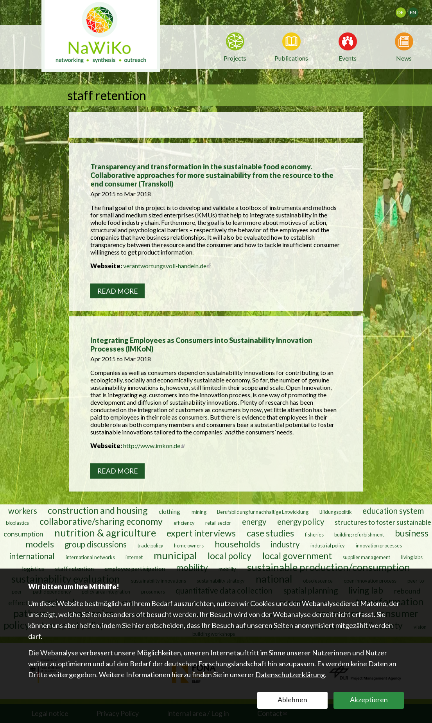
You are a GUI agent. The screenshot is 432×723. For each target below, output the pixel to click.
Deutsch (405, 10)
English (416, 10)
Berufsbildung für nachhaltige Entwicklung (262, 511)
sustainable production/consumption (328, 566)
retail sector (218, 522)
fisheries (314, 534)
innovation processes (379, 545)
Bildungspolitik (335, 511)
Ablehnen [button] (292, 699)
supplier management (366, 557)
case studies (270, 532)
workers (22, 510)
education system (393, 510)
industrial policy (327, 545)
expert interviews (201, 532)
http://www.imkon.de (154, 445)
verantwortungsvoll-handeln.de (167, 265)
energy (254, 521)
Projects (235, 58)
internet (134, 557)
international (32, 555)
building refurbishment (359, 534)
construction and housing (98, 509)
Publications (291, 58)
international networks (90, 557)
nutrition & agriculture (105, 532)
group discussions (96, 544)
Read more (117, 291)
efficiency (184, 522)
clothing (170, 511)
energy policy (300, 521)
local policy (229, 555)
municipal (175, 555)
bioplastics (17, 522)
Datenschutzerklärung (290, 674)
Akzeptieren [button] (369, 699)
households (237, 543)
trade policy (150, 545)
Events (348, 57)
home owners (189, 545)
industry (285, 544)
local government (297, 555)
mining (199, 511)
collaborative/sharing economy (101, 520)
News (404, 57)
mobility (192, 567)
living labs (412, 557)
